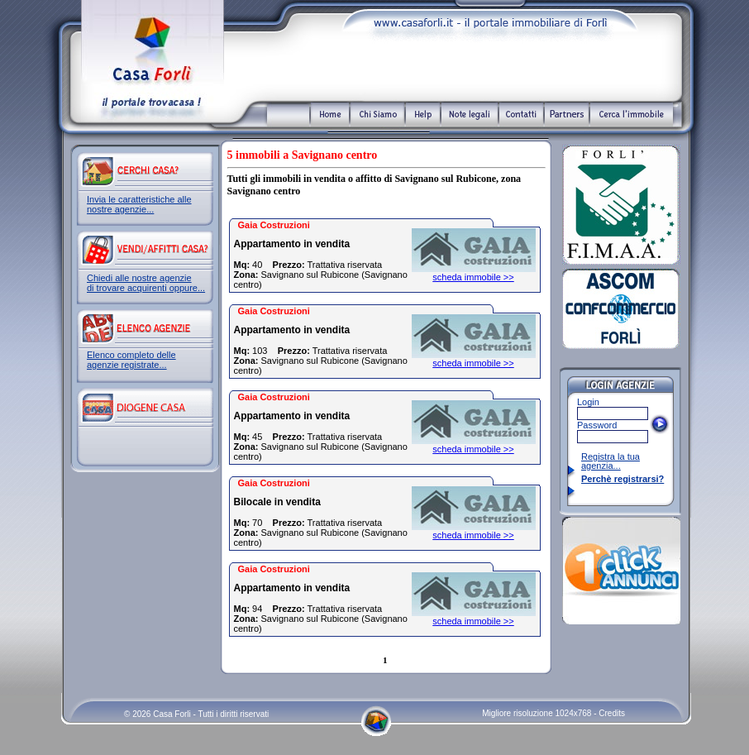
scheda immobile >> (472, 277)
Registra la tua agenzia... (610, 461)
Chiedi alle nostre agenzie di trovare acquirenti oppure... (146, 283)
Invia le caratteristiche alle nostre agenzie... (139, 204)
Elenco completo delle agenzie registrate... (131, 360)
